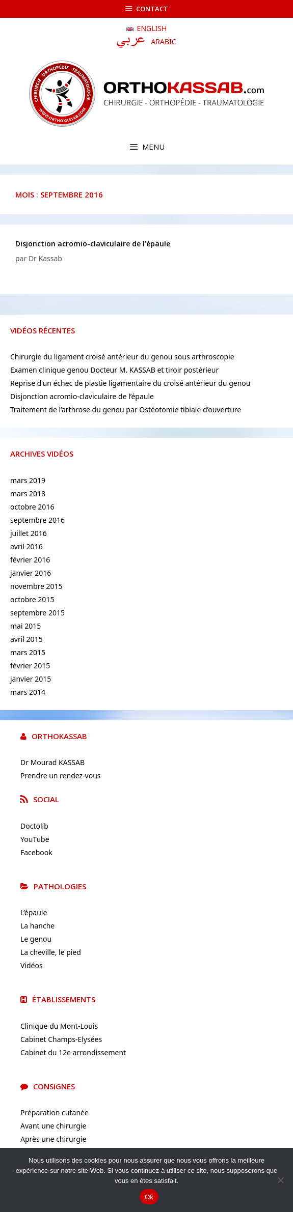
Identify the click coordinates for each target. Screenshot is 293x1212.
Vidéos (31, 965)
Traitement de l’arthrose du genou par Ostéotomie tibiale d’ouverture (125, 409)
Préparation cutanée (54, 1112)
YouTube (34, 839)
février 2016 (30, 560)
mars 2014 (27, 692)
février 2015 (30, 665)
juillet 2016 (28, 533)
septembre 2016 (37, 520)
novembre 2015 (36, 586)
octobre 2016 (32, 507)
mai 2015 (25, 626)
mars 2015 (27, 652)
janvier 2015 (30, 679)
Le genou (35, 939)
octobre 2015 (32, 599)
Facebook (36, 852)
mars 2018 (27, 493)
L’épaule (33, 912)
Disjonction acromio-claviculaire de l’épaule (92, 243)
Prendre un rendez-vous (60, 775)
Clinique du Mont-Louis (59, 1026)
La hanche (37, 926)
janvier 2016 (30, 573)
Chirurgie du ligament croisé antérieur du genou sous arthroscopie (122, 356)
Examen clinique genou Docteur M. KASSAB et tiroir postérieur (114, 370)
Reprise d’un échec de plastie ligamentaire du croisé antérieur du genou (130, 383)
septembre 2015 (37, 612)
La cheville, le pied (50, 952)
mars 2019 (27, 480)
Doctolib (34, 826)
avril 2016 (26, 546)
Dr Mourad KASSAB (52, 762)
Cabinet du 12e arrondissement (73, 1052)
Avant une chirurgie (53, 1126)
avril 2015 (26, 639)
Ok (149, 1197)
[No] (280, 1180)
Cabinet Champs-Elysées (61, 1039)
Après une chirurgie (53, 1139)
